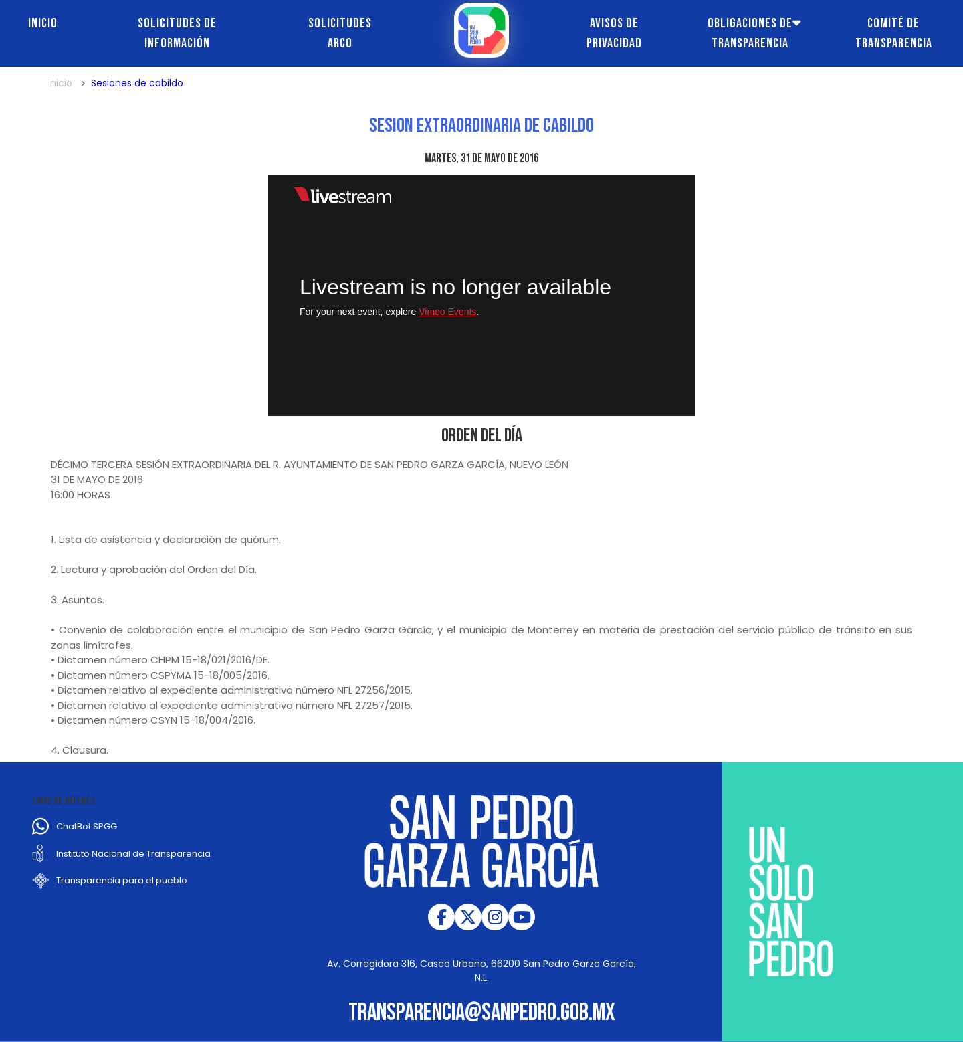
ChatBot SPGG (86, 826)
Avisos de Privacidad (614, 33)
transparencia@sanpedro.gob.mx (481, 1013)
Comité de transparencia (893, 33)
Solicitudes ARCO (340, 33)
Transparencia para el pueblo (121, 880)
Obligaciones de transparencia (750, 33)
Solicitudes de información (177, 33)
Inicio (43, 23)
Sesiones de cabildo (137, 83)
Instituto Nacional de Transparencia (133, 853)
